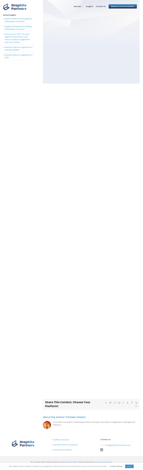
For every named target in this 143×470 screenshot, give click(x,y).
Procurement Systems (62, 450)
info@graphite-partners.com (118, 445)
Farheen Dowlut (75, 417)
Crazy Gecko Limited (104, 462)
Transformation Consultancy (65, 444)
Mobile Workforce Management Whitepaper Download (18, 20)
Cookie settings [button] (115, 466)
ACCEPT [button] (129, 466)
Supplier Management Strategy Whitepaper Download (18, 27)
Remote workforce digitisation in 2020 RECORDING (19, 48)
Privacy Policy (71, 462)
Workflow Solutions (61, 439)
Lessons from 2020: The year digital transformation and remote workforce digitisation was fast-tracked (17, 38)
